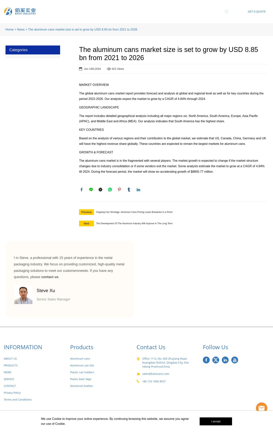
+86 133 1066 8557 (154, 382)
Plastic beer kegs (80, 380)
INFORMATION (23, 348)
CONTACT (10, 386)
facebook (82, 190)
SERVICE (9, 380)
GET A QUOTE (257, 11)
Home (68, 7)
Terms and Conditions (18, 400)
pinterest (120, 190)
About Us (89, 7)
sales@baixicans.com (155, 374)
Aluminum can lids (82, 366)
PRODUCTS (11, 366)
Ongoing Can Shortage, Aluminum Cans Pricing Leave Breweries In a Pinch (134, 213)
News (166, 7)
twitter (101, 190)
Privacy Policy (12, 393)
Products (111, 7)
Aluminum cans (80, 359)
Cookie (56, 418)
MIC (202, 7)
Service (184, 7)
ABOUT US (10, 359)
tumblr (129, 190)
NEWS (7, 373)
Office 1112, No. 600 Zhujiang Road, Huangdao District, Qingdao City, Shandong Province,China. (165, 363)
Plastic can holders (82, 373)
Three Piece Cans (139, 7)
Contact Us (196, 15)
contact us (49, 278)
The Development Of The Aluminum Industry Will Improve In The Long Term (134, 224)
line (91, 190)
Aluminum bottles (81, 386)
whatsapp (110, 190)
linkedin (139, 190)
